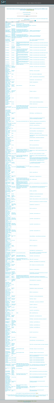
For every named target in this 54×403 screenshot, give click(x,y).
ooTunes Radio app (30, 9)
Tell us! (37, 393)
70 (25, 20)
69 (24, 20)
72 (28, 20)
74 (31, 20)
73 (29, 20)
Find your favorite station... (27, 12)
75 (32, 20)
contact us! (37, 396)
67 (21, 20)
